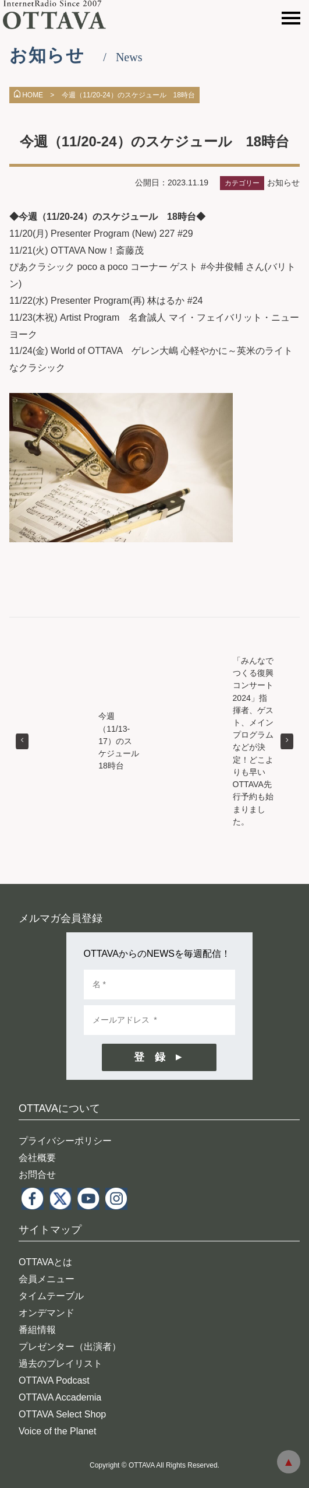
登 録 (149, 1057)
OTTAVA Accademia (60, 1397)
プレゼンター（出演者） (70, 1347)
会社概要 (37, 1158)
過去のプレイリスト (60, 1363)
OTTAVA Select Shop (62, 1414)
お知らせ (283, 182)
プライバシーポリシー (65, 1141)
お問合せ (37, 1175)
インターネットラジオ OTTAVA (59, 14)
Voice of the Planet (57, 1431)
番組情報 (37, 1330)
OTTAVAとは (45, 1262)
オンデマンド (46, 1313)
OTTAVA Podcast (54, 1380)
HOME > (34, 95)
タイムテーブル (51, 1296)
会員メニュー (46, 1279)
